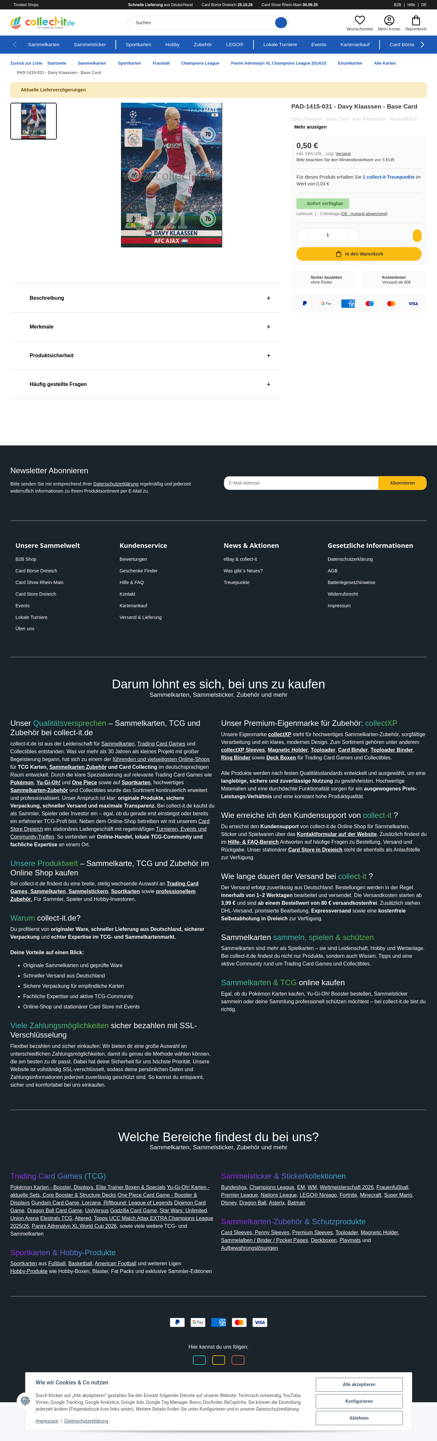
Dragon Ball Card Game (95, 1241)
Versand (345, 161)
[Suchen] (207, 23)
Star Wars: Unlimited (36, 1249)
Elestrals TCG (115, 1249)
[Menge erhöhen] (352, 242)
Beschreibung (44, 298)
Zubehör (215, 44)
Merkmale (39, 327)
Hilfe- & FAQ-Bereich (337, 857)
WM (321, 1218)
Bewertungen (135, 559)
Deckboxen (336, 1271)
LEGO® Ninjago (366, 1226)
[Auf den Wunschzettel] (416, 243)
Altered (143, 1249)
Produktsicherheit (49, 355)
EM (309, 1218)
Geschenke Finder (140, 571)
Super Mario (263, 1234)
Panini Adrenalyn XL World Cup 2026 (150, 1257)
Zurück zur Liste (28, 63)
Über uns (25, 629)
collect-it (383, 830)
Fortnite (398, 1226)
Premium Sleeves (319, 1263)
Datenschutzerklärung (127, 484)
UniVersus (140, 1241)
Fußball (63, 1294)
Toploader (357, 1263)
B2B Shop (26, 559)
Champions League (278, 1218)
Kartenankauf (373, 44)
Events (334, 44)
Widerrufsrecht (345, 594)
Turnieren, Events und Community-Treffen (113, 844)
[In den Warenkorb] (359, 261)
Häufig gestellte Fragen (57, 384)
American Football (127, 1294)
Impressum (340, 606)
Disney (289, 1234)
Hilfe (411, 5)
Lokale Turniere (294, 44)
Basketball (88, 1294)
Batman (363, 1234)
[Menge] (328, 243)
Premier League (280, 1226)
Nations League (323, 1226)
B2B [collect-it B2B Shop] (397, 5)
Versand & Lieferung (142, 617)
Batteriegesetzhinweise (354, 582)
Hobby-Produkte (32, 1302)
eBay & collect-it (242, 559)
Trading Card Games (180, 744)
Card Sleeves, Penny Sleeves (257, 1263)
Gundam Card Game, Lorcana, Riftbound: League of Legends (137, 1234)
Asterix (341, 1234)
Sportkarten (147, 44)
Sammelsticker (95, 44)
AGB (333, 571)
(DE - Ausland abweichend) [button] (369, 221)
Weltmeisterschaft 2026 (360, 1218)
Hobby (183, 44)
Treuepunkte (238, 582)
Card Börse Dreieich (38, 571)
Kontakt (129, 594)
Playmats (365, 1271)
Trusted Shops (37, 5)
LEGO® (247, 44)
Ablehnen (359, 1418)
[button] (358, 23)
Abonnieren (403, 483)
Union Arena (81, 1249)
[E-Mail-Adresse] (301, 483)
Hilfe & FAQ (132, 582)
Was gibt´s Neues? (245, 571)
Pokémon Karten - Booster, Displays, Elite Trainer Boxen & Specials (95, 1218)
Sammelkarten (45, 44)
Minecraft (233, 1234)
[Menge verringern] (303, 242)
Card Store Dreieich (37, 594)
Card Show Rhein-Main (41, 582)
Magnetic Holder (393, 1263)
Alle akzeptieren (359, 1384)
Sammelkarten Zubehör (157, 767)
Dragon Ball (315, 1234)
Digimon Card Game (36, 1241)
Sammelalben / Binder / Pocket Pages (270, 1271)
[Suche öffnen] (279, 22)
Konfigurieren (359, 1401)
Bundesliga (236, 1218)
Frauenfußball (239, 1226)
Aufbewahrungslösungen (254, 1279)
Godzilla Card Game (179, 1241)
